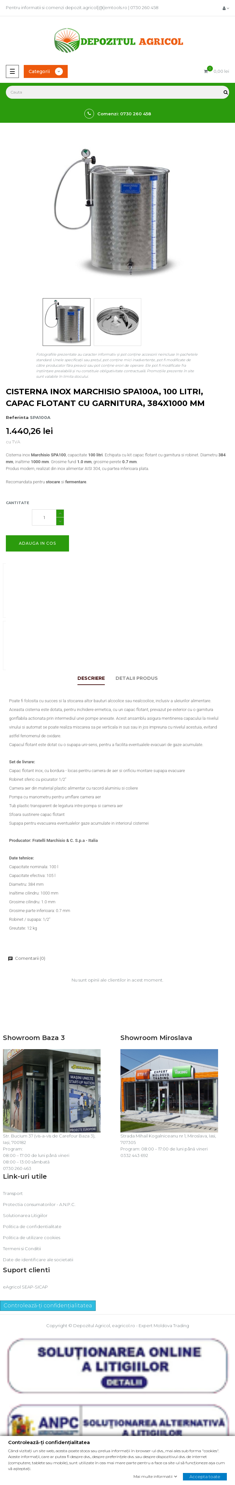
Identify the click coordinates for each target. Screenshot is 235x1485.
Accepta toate (204, 1476)
